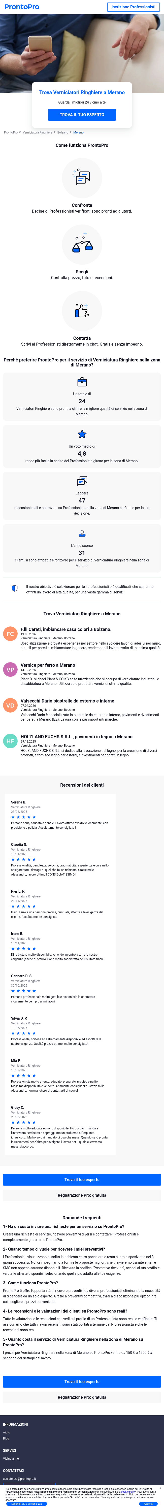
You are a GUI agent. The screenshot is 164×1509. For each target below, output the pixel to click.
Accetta (148, 1503)
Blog (6, 1438)
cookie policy (128, 1491)
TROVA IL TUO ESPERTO (82, 114)
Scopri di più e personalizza (26, 1503)
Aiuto (6, 1432)
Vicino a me (11, 1458)
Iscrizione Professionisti (133, 7)
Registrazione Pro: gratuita (82, 1195)
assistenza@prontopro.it (19, 1479)
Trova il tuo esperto (82, 1179)
